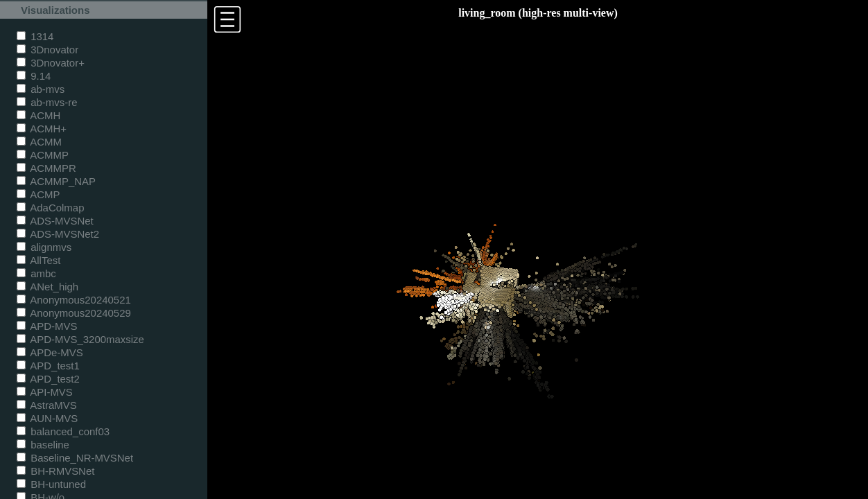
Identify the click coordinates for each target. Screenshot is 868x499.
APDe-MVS (50, 352)
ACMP (38, 194)
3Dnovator (47, 49)
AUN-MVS (47, 418)
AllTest (38, 260)
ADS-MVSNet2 (58, 234)
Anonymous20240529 (74, 313)
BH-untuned (51, 484)
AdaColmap (50, 207)
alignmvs (44, 247)
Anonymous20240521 (74, 300)
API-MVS (45, 392)
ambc (36, 273)
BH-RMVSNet (55, 471)
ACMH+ (42, 128)
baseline (43, 444)
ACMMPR (46, 168)
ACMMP (43, 155)
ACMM (39, 142)
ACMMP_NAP (56, 181)
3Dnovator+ (51, 63)
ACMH (38, 115)
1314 (35, 36)
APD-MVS (47, 326)
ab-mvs (40, 89)
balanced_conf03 (63, 431)
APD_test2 (48, 379)
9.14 (34, 76)
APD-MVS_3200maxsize (80, 339)
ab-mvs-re (47, 102)
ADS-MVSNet (55, 221)
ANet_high (47, 286)
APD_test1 (48, 365)
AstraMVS (47, 405)
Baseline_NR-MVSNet (75, 458)
